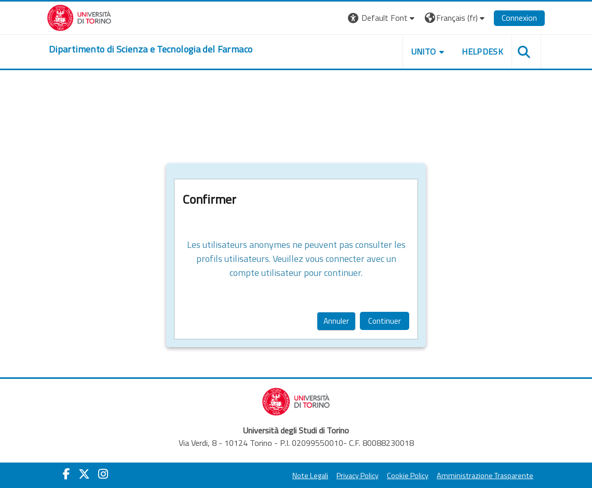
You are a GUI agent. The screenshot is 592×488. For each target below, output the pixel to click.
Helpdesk (482, 51)
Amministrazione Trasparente (485, 475)
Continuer (384, 321)
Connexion (519, 17)
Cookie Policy (407, 475)
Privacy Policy (358, 475)
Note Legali (310, 475)
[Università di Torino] (79, 16)
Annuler (336, 321)
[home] (150, 49)
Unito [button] (423, 51)
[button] (382, 18)
